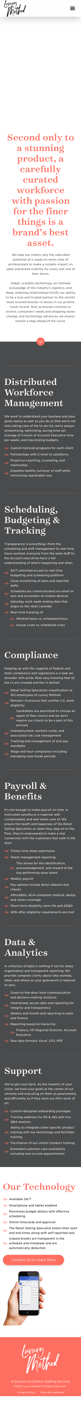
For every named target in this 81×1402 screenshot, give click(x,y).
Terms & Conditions (52, 1392)
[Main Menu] (72, 8)
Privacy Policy (26, 1392)
